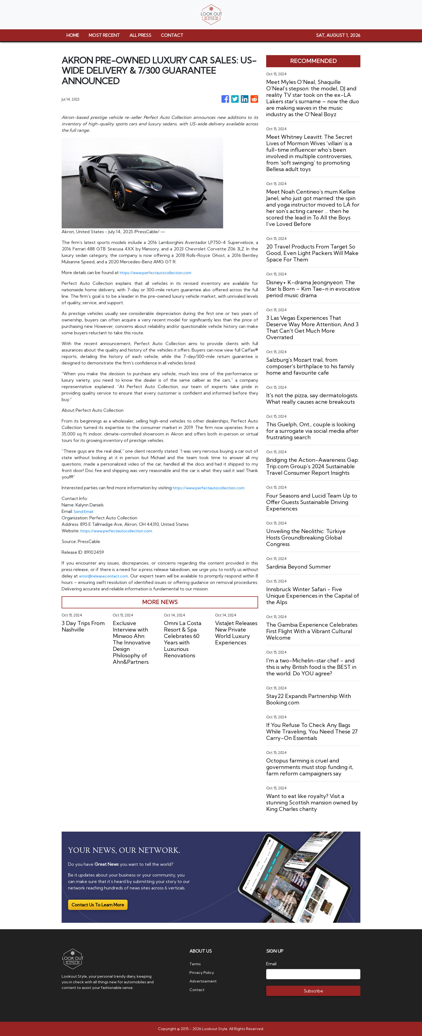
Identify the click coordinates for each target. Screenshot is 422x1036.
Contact (197, 989)
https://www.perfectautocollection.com (159, 272)
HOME (72, 35)
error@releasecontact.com (106, 576)
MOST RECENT (104, 35)
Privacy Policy (202, 972)
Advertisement (204, 981)
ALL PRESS (140, 35)
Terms (195, 963)
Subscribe (313, 991)
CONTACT (172, 35)
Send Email (85, 511)
